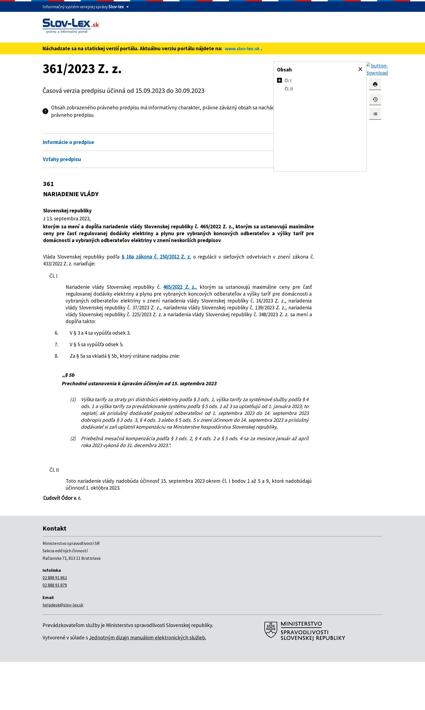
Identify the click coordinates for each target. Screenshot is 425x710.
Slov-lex (116, 6)
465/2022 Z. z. (170, 293)
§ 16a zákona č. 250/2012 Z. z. (153, 263)
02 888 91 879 (55, 633)
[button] (360, 69)
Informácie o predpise (68, 142)
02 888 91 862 (55, 625)
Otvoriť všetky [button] (224, 130)
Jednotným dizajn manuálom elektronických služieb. (147, 685)
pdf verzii (107, 115)
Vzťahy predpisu (62, 159)
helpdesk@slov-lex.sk (63, 653)
